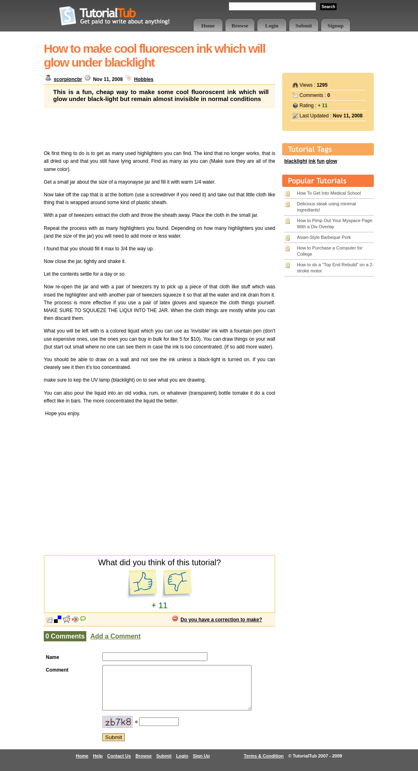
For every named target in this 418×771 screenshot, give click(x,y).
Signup (336, 25)
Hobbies (143, 79)
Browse (239, 25)
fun (321, 161)
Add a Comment (115, 636)
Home (208, 25)
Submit (303, 25)
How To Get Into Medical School (329, 193)
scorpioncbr (68, 79)
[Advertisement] (159, 129)
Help (98, 764)
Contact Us (119, 764)
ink (311, 161)
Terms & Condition (264, 764)
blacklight (295, 161)
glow (331, 161)
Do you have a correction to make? (221, 620)
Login (272, 25)
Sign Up (201, 764)
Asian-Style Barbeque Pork (324, 237)
